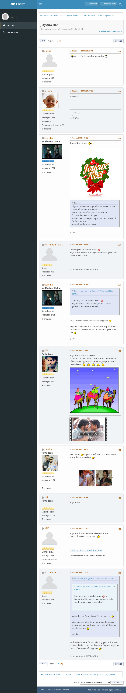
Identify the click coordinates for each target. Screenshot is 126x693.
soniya (47, 50)
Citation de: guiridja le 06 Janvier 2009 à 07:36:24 (93, 579)
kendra (48, 449)
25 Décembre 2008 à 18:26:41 (81, 51)
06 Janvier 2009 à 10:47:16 (80, 350)
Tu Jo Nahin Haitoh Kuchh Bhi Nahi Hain (86, 550)
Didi (46, 350)
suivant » (117, 31)
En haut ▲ (118, 690)
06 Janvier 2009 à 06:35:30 (80, 244)
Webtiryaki (92, 690)
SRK (46, 528)
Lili (46, 497)
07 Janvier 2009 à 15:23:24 (80, 528)
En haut (43, 664)
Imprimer (118, 41)
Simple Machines (62, 690)
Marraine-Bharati (53, 244)
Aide (98, 690)
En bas (42, 41)
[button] (40, 4)
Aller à (76, 682)
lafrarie (48, 90)
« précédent (105, 31)
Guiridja (48, 137)
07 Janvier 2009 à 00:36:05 (80, 449)
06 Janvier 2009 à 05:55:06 (80, 138)
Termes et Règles (107, 690)
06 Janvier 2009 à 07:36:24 (80, 284)
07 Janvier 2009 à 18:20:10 (80, 572)
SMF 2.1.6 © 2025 (48, 690)
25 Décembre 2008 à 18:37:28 (81, 91)
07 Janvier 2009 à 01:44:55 (80, 497)
